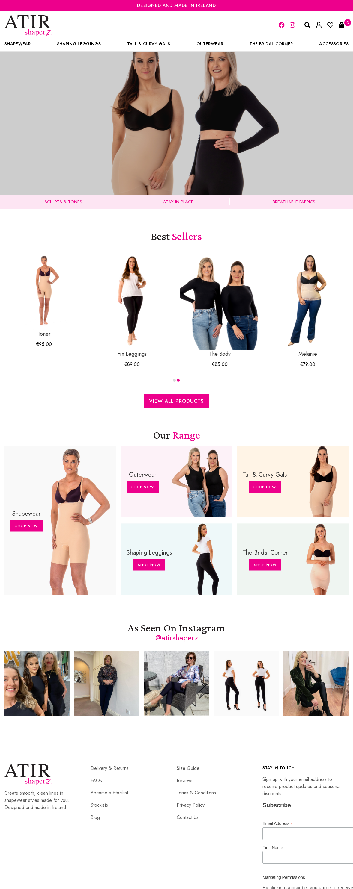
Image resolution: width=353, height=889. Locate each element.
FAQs (96, 780)
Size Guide (188, 768)
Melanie (308, 304)
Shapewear (17, 44)
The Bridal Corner (271, 44)
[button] (174, 380)
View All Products (176, 401)
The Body (220, 304)
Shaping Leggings (79, 44)
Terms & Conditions (196, 792)
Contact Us (188, 817)
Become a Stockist (109, 792)
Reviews (185, 780)
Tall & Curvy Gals (148, 44)
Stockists (99, 805)
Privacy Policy (191, 805)
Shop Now (26, 525)
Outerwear (209, 44)
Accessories (334, 44)
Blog (95, 817)
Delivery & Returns (110, 768)
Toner (44, 294)
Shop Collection (176, 150)
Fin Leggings (132, 304)
